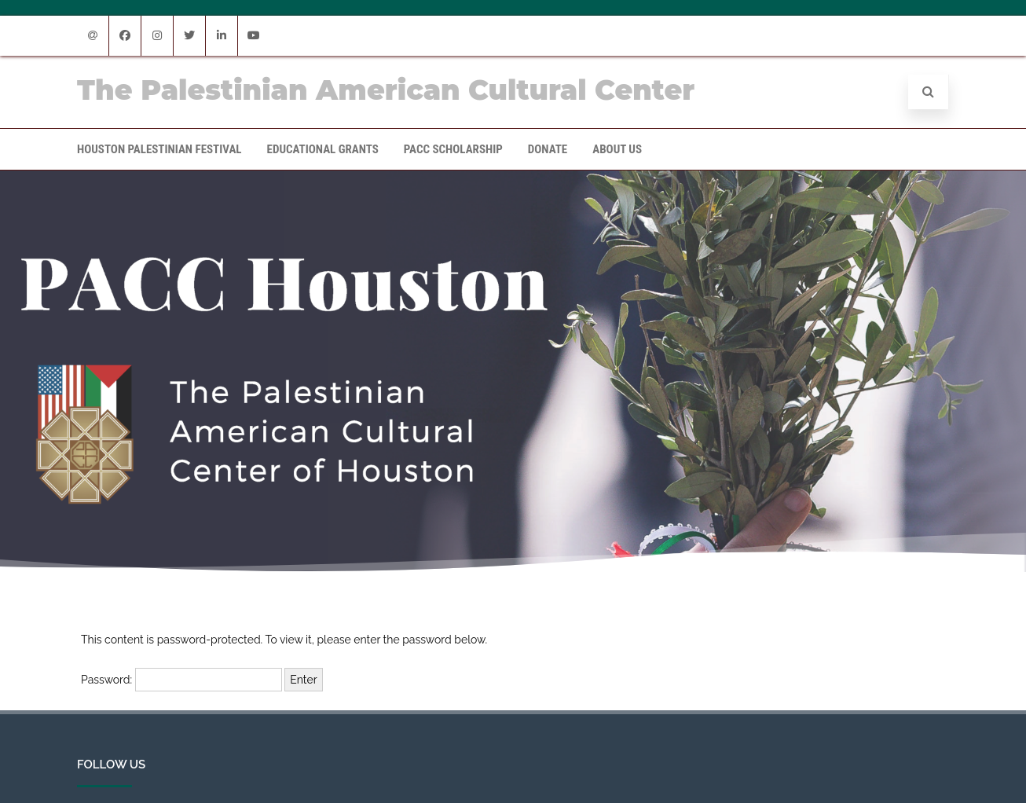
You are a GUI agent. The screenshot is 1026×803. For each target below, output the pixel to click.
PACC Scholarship (453, 149)
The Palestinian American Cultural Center (385, 90)
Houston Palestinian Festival (159, 149)
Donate (547, 149)
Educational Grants (323, 149)
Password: (181, 679)
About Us (617, 149)
